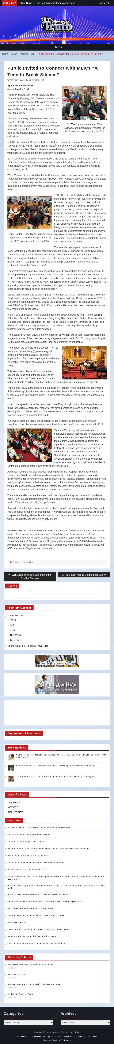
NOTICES (13, 807)
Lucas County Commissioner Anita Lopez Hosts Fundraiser (36, 863)
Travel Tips (15, 640)
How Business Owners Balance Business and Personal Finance (38, 894)
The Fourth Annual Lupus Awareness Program (29, 835)
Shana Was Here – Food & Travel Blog (28, 646)
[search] (54, 595)
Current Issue (23, 1037)
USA (12, 630)
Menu (57, 47)
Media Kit (68, 1037)
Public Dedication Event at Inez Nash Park (28, 856)
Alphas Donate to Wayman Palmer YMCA (27, 870)
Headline (16, 562)
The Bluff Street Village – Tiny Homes (26, 842)
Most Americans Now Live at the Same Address (30, 908)
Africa (13, 620)
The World (15, 635)
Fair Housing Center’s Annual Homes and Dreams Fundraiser (37, 943)
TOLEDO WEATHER (57, 713)
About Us (92, 1037)
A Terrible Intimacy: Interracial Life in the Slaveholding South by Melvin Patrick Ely (55, 766)
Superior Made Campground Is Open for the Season (32, 936)
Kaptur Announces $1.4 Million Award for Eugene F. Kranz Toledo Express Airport (46, 901)
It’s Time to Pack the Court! (21, 994)
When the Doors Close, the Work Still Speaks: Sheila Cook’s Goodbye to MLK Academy (49, 849)
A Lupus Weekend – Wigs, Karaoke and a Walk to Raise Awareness (40, 828)
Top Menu (103, 3)
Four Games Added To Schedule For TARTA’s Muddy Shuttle (36, 915)
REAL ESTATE (15, 812)
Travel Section (15, 615)
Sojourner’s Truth (36, 80)
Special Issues (54, 1037)
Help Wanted (14, 802)
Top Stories (28, 562)
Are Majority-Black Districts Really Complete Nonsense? (34, 984)
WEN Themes (65, 1040)
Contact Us (80, 1037)
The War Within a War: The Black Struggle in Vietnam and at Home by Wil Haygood (55, 777)
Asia (12, 625)
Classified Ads (39, 1037)
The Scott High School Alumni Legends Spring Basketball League (39, 929)
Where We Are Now (17, 922)
